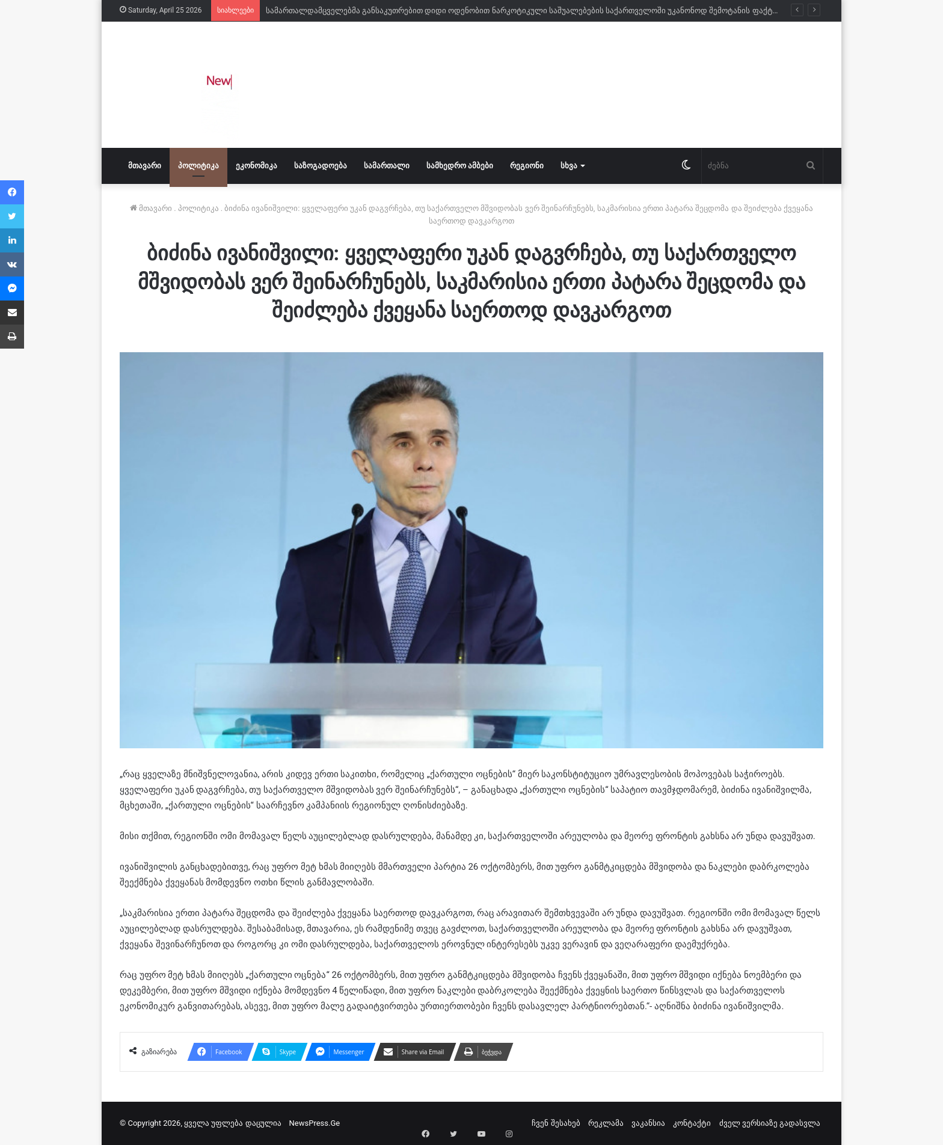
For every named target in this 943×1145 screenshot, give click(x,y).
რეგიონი (527, 165)
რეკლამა (606, 1123)
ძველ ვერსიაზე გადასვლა (769, 1123)
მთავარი (144, 165)
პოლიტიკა (198, 165)
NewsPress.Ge (314, 1123)
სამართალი (387, 165)
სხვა (569, 165)
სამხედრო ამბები (459, 165)
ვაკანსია (648, 1123)
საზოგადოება (320, 165)
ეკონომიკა (256, 165)
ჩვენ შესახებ (556, 1123)
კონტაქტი (692, 1123)
